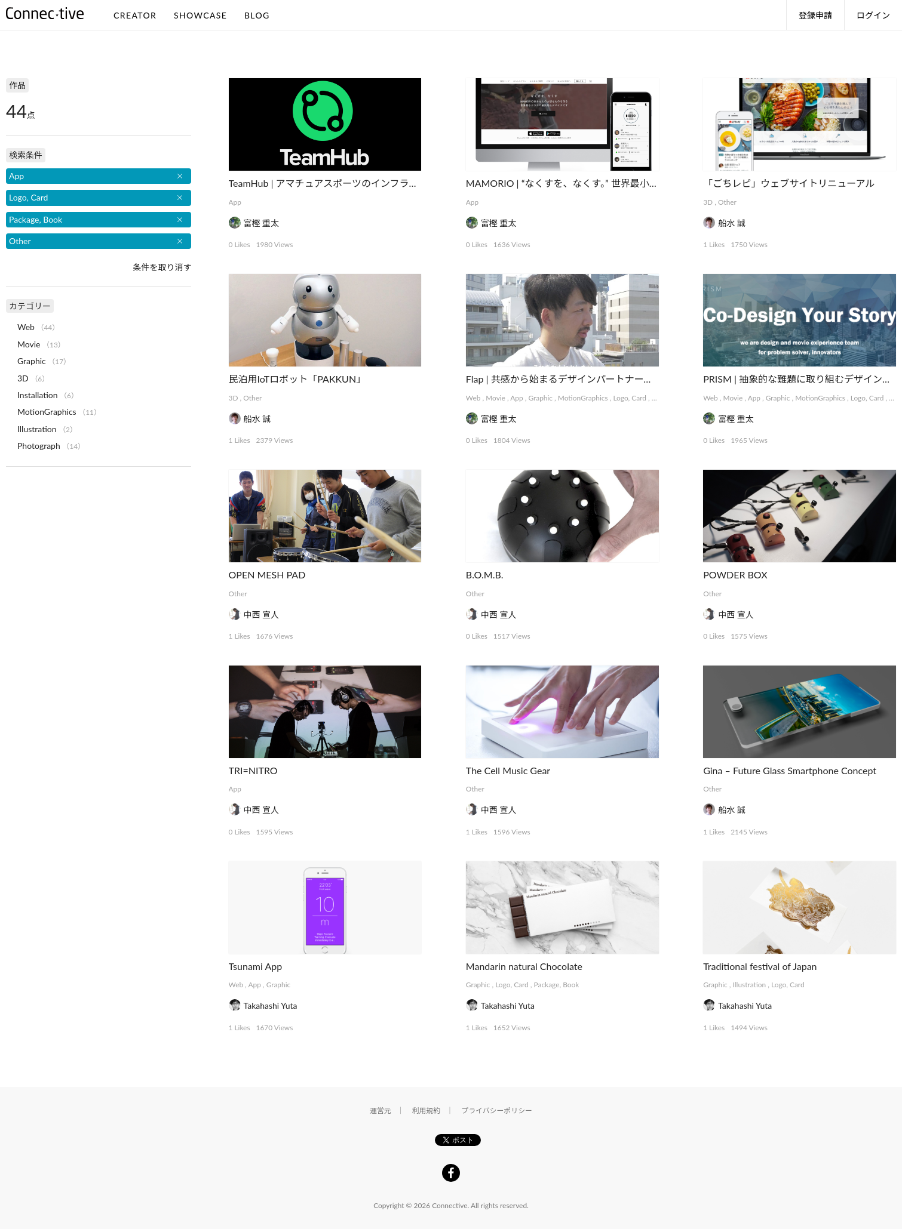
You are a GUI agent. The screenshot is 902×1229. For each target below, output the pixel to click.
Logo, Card (629, 397)
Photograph (38, 446)
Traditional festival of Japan (760, 966)
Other (727, 202)
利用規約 (426, 1110)
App (235, 202)
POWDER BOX (735, 574)
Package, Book (556, 984)
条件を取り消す (162, 267)
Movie (495, 397)
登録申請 (815, 15)
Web (473, 397)
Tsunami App (256, 966)
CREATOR (135, 15)
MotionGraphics (583, 397)
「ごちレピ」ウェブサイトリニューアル (789, 183)
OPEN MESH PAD (267, 574)
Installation (37, 395)
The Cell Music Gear (508, 770)
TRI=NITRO (253, 770)
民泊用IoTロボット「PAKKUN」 (297, 378)
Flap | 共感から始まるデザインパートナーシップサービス (588, 378)
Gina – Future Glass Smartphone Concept (789, 770)
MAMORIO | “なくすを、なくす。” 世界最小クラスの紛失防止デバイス (614, 183)
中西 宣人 (262, 614)
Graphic (540, 397)
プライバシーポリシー (496, 1110)
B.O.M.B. (485, 574)
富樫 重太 (262, 223)
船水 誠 (731, 223)
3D (708, 202)
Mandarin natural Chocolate (524, 966)
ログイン (873, 15)
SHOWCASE (200, 15)
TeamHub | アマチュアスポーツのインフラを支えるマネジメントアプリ (381, 183)
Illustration (749, 984)
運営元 (380, 1110)
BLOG (257, 15)
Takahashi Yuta (270, 1005)
